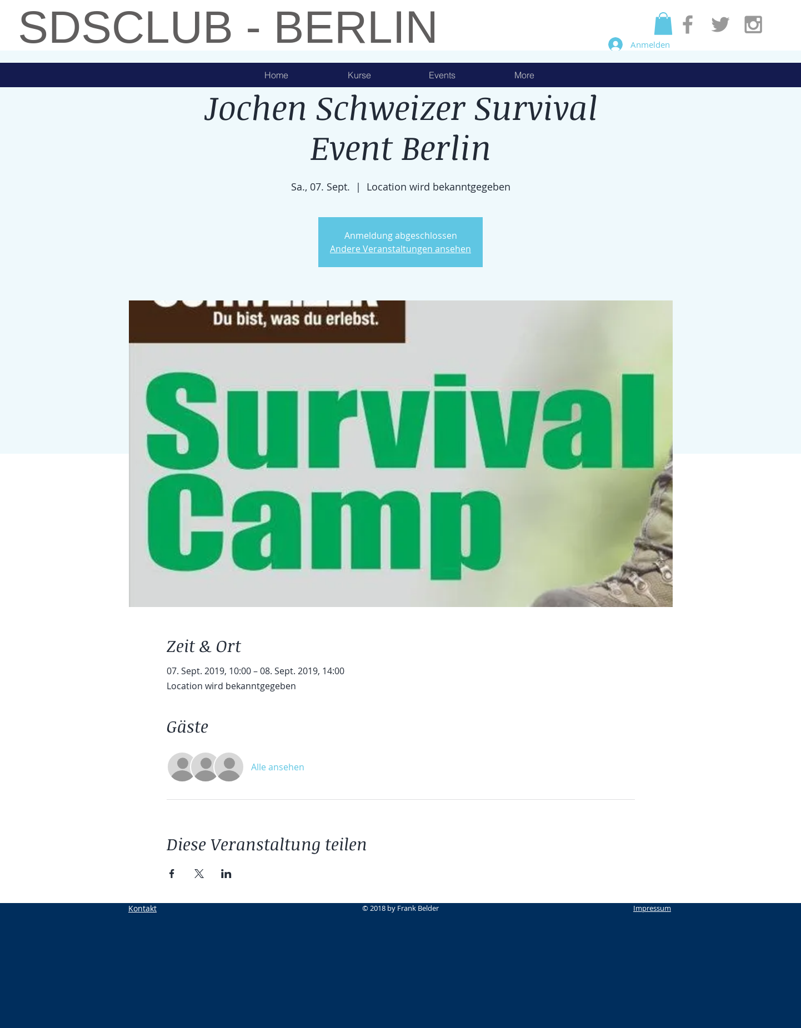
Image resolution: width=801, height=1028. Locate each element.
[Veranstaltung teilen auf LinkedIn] (226, 873)
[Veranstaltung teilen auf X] (199, 873)
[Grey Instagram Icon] (753, 24)
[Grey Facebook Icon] (687, 24)
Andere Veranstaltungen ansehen (400, 249)
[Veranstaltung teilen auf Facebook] (172, 873)
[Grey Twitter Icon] (720, 24)
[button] (663, 23)
